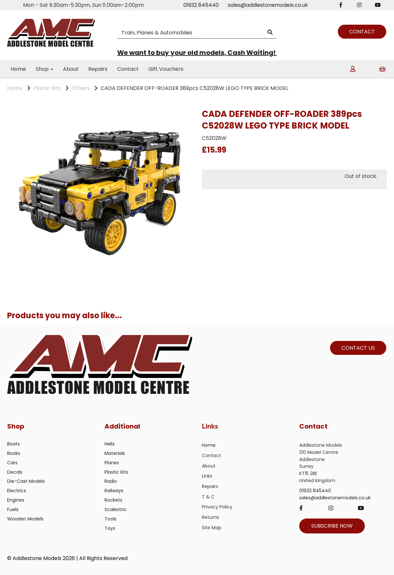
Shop (44, 69)
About (71, 69)
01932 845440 (201, 5)
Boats (13, 444)
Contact (128, 69)
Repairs (97, 69)
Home (18, 69)
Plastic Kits (47, 88)
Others (81, 88)
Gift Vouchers (165, 69)
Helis (110, 444)
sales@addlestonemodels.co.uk (268, 5)
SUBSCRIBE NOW (332, 526)
